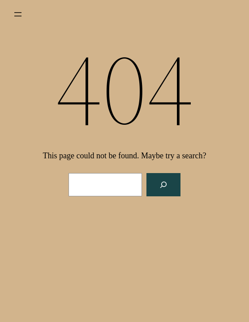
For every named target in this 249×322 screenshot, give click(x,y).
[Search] (163, 184)
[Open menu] (18, 14)
